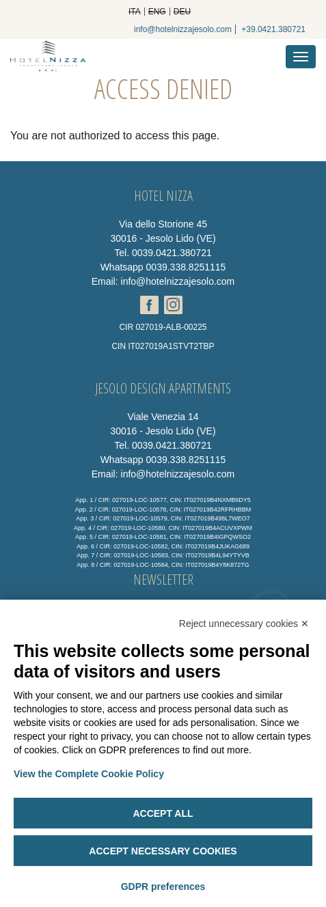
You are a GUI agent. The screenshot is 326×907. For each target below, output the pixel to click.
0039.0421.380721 (172, 252)
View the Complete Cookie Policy (89, 773)
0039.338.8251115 (186, 267)
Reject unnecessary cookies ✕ (244, 623)
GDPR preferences (163, 886)
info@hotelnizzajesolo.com (183, 29)
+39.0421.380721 (273, 29)
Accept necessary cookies (162, 851)
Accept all (163, 813)
